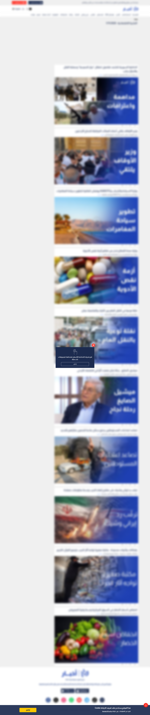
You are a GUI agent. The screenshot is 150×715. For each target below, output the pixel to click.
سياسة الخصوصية (107, 711)
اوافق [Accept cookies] (28, 710)
